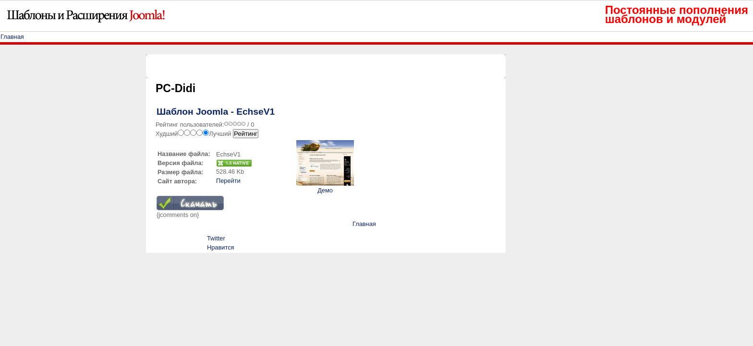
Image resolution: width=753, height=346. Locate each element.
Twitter (216, 238)
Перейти (228, 180)
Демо (325, 190)
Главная (12, 36)
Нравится (220, 247)
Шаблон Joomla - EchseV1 (216, 112)
